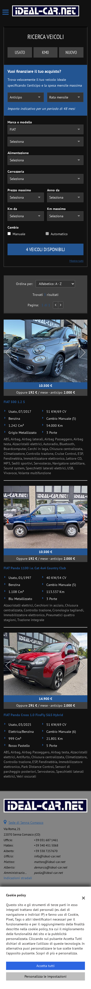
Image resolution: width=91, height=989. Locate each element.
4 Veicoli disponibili (45, 249)
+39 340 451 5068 (46, 845)
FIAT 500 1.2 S (14, 402)
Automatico (59, 234)
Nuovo (71, 52)
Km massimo (56, 209)
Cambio (13, 227)
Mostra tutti (76, 260)
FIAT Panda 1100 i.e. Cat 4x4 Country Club (35, 568)
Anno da (53, 190)
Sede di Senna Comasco (25, 822)
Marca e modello (20, 122)
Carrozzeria (16, 171)
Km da (12, 209)
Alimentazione (18, 153)
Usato (20, 52)
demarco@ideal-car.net (50, 867)
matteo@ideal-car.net (49, 862)
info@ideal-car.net (47, 856)
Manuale (19, 234)
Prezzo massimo (19, 190)
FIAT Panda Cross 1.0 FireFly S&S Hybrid (33, 715)
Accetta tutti (45, 966)
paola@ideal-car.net (48, 872)
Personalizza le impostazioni (45, 976)
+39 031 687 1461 (46, 840)
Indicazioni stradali (18, 878)
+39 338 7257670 (46, 851)
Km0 (45, 52)
